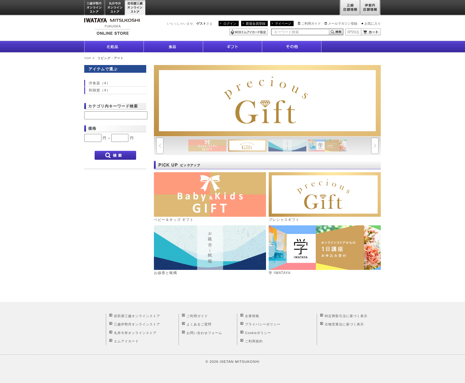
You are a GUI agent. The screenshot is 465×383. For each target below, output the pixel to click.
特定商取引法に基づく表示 (346, 316)
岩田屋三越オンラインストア (135, 8)
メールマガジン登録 (342, 23)
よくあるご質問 (199, 324)
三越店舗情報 (350, 8)
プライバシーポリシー (263, 324)
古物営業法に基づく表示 (344, 324)
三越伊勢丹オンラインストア (94, 8)
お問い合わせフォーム (204, 333)
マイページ (283, 23)
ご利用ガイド (311, 23)
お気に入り (372, 23)
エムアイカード (126, 341)
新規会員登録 (255, 23)
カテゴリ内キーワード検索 (113, 106)
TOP (87, 58)
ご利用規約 (254, 341)
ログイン (229, 23)
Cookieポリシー (258, 333)
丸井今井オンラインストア (115, 8)
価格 (92, 128)
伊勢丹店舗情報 (370, 8)
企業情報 (252, 316)
